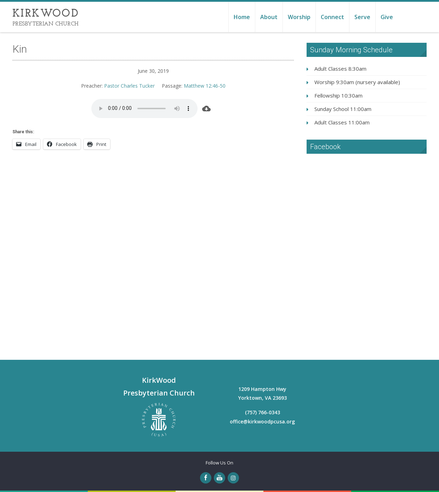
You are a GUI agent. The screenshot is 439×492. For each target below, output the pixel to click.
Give (387, 17)
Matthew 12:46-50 (205, 85)
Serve (362, 17)
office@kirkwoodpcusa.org (262, 421)
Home (242, 17)
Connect (332, 17)
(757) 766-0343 (262, 412)
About (269, 17)
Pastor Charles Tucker (129, 85)
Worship (299, 17)
